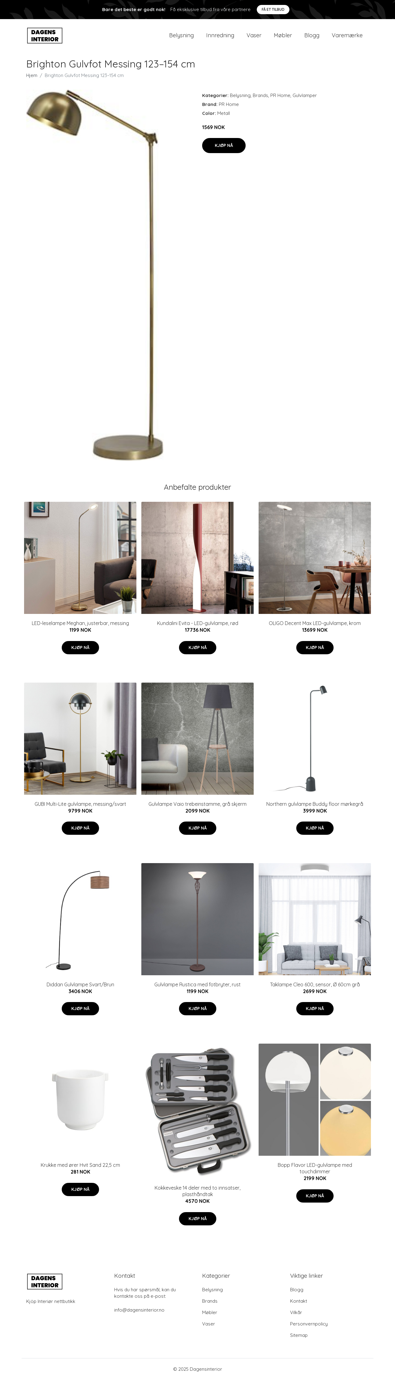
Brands (260, 100)
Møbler (283, 37)
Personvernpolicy (309, 1328)
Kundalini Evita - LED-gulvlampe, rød (197, 627)
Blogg (311, 37)
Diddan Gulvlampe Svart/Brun (80, 989)
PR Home (280, 100)
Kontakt (298, 1305)
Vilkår (296, 1317)
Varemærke (347, 37)
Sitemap (299, 1339)
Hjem (31, 80)
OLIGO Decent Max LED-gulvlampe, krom (315, 627)
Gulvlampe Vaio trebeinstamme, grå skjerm (197, 808)
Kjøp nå (224, 149)
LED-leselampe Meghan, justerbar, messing (80, 627)
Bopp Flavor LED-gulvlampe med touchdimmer (315, 1172)
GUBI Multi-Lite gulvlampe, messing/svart (80, 808)
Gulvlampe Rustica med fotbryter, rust (197, 989)
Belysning (181, 37)
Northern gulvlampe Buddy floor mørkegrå (314, 808)
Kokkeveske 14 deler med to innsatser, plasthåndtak (197, 1195)
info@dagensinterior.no (139, 1314)
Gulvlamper (305, 100)
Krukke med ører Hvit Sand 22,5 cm (80, 1169)
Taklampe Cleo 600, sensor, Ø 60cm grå (315, 989)
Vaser (254, 37)
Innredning (220, 37)
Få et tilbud (273, 9)
